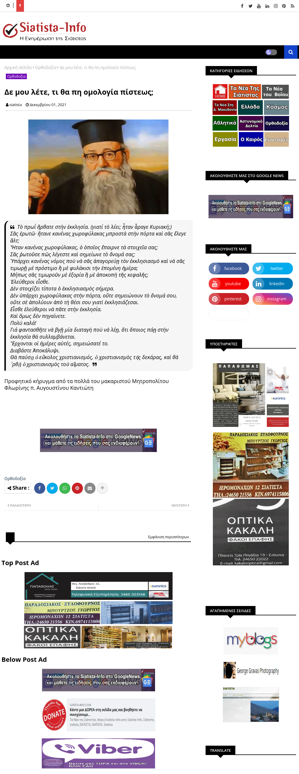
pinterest (233, 299)
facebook (233, 268)
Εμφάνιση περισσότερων (168, 536)
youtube (233, 283)
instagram (276, 299)
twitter (277, 268)
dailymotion (229, 314)
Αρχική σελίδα (18, 67)
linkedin (276, 283)
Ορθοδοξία (46, 67)
